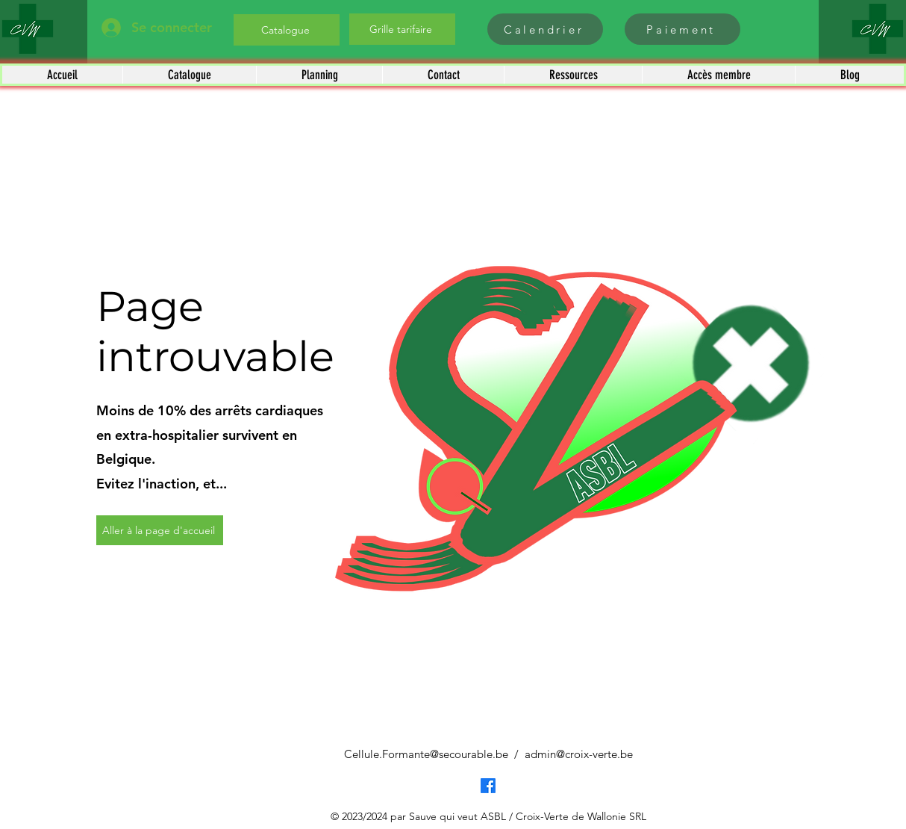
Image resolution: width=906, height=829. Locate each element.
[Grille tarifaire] (402, 29)
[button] (189, 75)
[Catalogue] (287, 30)
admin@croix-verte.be (579, 754)
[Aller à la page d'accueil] (159, 530)
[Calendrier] (545, 29)
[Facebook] (488, 785)
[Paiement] (682, 29)
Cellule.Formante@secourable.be (426, 754)
